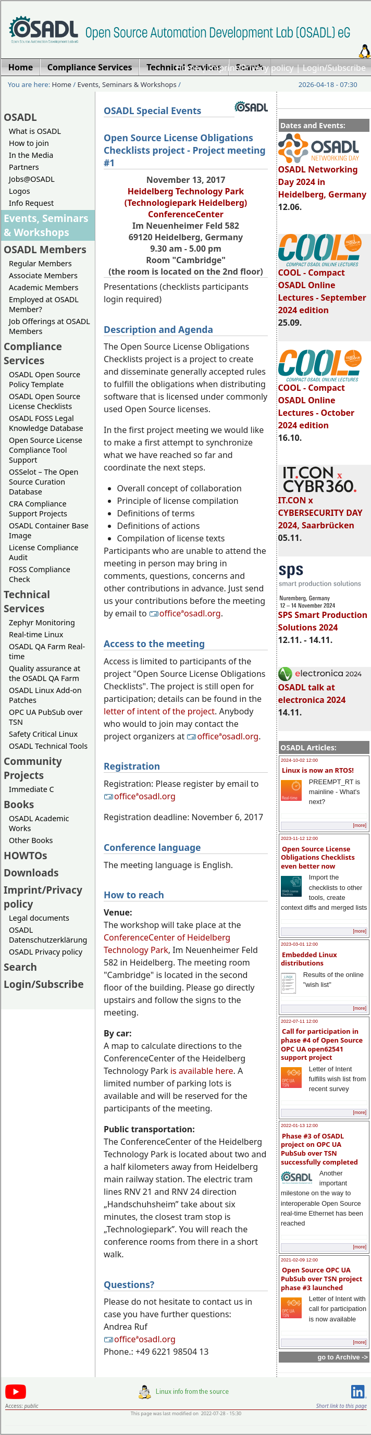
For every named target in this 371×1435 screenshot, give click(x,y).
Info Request (31, 203)
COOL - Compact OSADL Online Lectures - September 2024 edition (322, 286)
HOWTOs (25, 855)
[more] (359, 825)
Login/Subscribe (334, 67)
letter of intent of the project (159, 711)
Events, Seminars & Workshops (127, 84)
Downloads (31, 872)
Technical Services (27, 601)
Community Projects (33, 768)
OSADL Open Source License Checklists (44, 401)
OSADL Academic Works (39, 823)
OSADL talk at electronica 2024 (320, 689)
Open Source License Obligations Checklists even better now (318, 857)
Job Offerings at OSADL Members (49, 326)
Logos (19, 191)
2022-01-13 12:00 (299, 1125)
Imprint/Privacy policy (251, 67)
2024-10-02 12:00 (299, 760)
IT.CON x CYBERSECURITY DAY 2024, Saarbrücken (320, 508)
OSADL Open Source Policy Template (44, 379)
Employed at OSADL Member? (44, 304)
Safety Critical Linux (43, 734)
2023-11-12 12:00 (299, 838)
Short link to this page (341, 1405)
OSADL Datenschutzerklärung (48, 935)
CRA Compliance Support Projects (38, 508)
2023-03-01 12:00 (299, 944)
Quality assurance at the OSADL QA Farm (44, 673)
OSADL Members (45, 249)
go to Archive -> (342, 1357)
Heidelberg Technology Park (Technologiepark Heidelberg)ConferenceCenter (186, 202)
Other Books (31, 840)
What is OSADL (35, 131)
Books (19, 804)
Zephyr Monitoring (42, 622)
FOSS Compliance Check (39, 574)
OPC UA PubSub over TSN (46, 717)
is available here (201, 1071)
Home (188, 67)
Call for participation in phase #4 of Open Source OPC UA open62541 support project (322, 1044)
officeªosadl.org (185, 613)
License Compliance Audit (43, 552)
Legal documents (39, 918)
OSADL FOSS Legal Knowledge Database (46, 423)
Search (20, 967)
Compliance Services (33, 353)
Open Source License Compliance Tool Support (45, 450)
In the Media (31, 155)
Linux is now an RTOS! (318, 770)
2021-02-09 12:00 (299, 1260)
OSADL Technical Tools (48, 746)
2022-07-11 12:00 (299, 1021)
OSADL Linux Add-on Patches (45, 695)
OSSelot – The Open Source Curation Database (43, 482)
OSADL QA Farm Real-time (47, 651)
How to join (29, 143)
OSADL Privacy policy (45, 952)
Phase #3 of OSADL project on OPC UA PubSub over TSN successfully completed (319, 1149)
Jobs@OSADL (32, 179)
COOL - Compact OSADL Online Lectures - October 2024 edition (320, 402)
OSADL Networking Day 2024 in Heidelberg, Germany (322, 177)
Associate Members (43, 275)
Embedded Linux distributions (309, 959)
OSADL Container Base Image (49, 530)
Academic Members (43, 287)
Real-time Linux (36, 634)
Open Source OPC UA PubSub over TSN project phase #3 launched (321, 1278)
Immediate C (31, 789)
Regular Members (40, 263)
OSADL (20, 117)
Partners (24, 167)
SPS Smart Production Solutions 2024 (323, 616)
